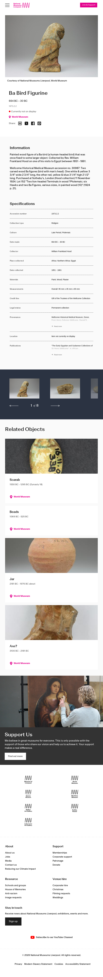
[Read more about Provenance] (72, 322)
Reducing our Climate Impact (20, 869)
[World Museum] (75, 780)
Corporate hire (60, 885)
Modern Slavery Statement (38, 964)
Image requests (13, 897)
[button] (24, 389)
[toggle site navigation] (7, 5)
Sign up (13, 921)
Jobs (7, 857)
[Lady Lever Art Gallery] (28, 822)
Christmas (58, 889)
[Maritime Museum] (75, 794)
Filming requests (61, 893)
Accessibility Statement (78, 964)
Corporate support (62, 857)
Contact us (11, 865)
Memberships (60, 853)
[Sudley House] (75, 808)
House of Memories (15, 889)
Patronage (58, 861)
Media (8, 861)
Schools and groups (15, 885)
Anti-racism (11, 893)
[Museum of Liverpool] (28, 780)
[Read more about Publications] (72, 350)
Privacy (18, 964)
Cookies (58, 964)
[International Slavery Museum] (28, 794)
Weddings (58, 897)
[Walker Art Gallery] (28, 808)
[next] (55, 405)
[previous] (14, 405)
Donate (56, 865)
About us (10, 853)
